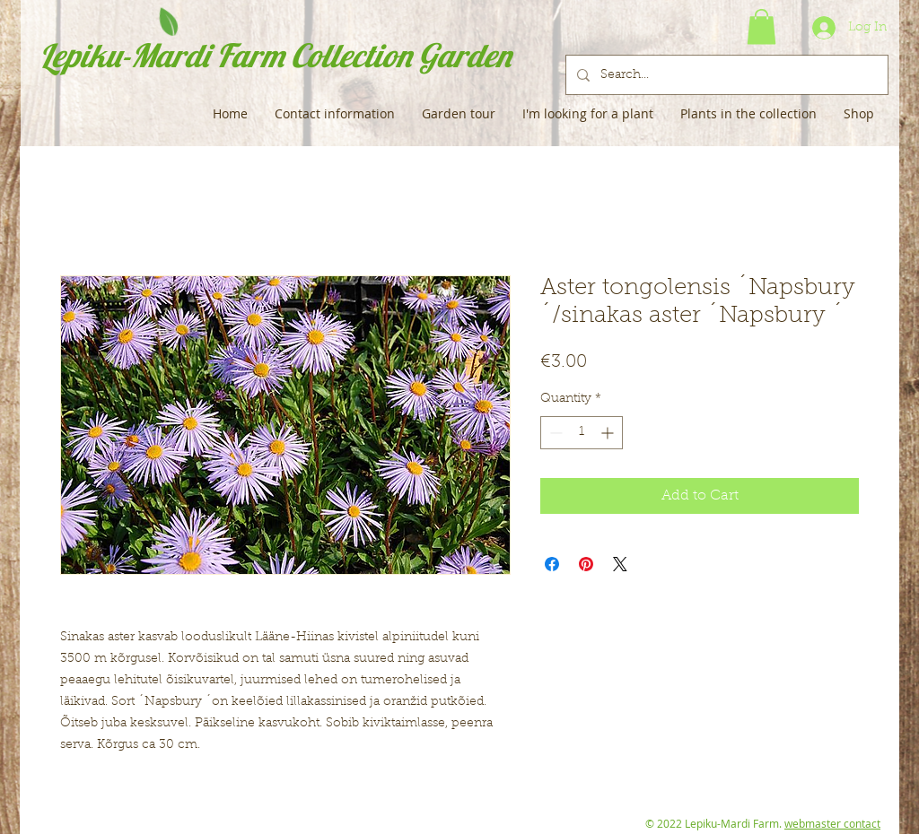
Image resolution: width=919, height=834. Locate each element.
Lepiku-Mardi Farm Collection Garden (275, 55)
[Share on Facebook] (552, 564)
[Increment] (609, 432)
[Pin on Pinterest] (586, 564)
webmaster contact (832, 823)
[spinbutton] (581, 432)
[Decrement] (554, 432)
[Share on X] (620, 564)
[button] (761, 26)
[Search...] (725, 75)
